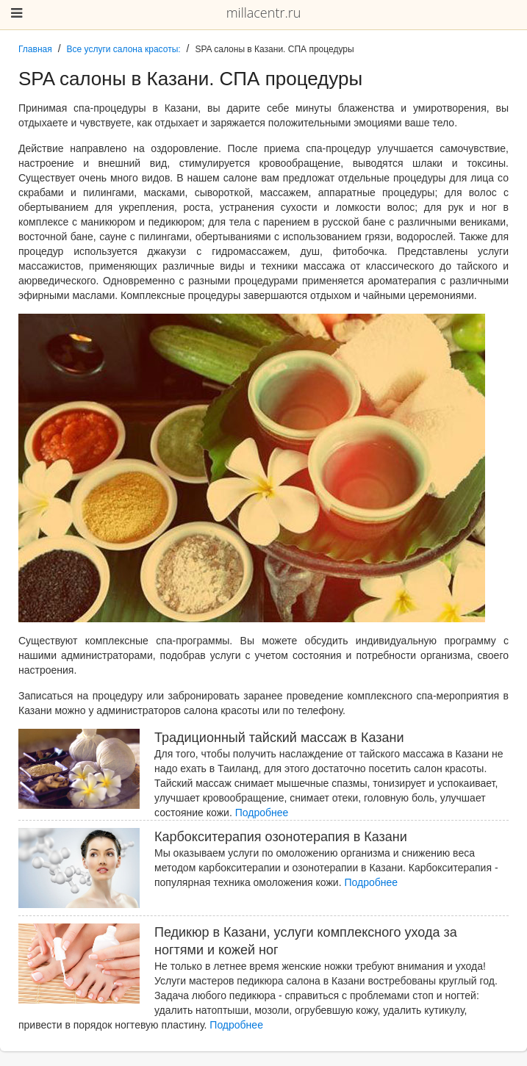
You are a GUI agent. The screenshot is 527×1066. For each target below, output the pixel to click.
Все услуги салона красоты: (124, 49)
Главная (35, 49)
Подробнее (262, 812)
